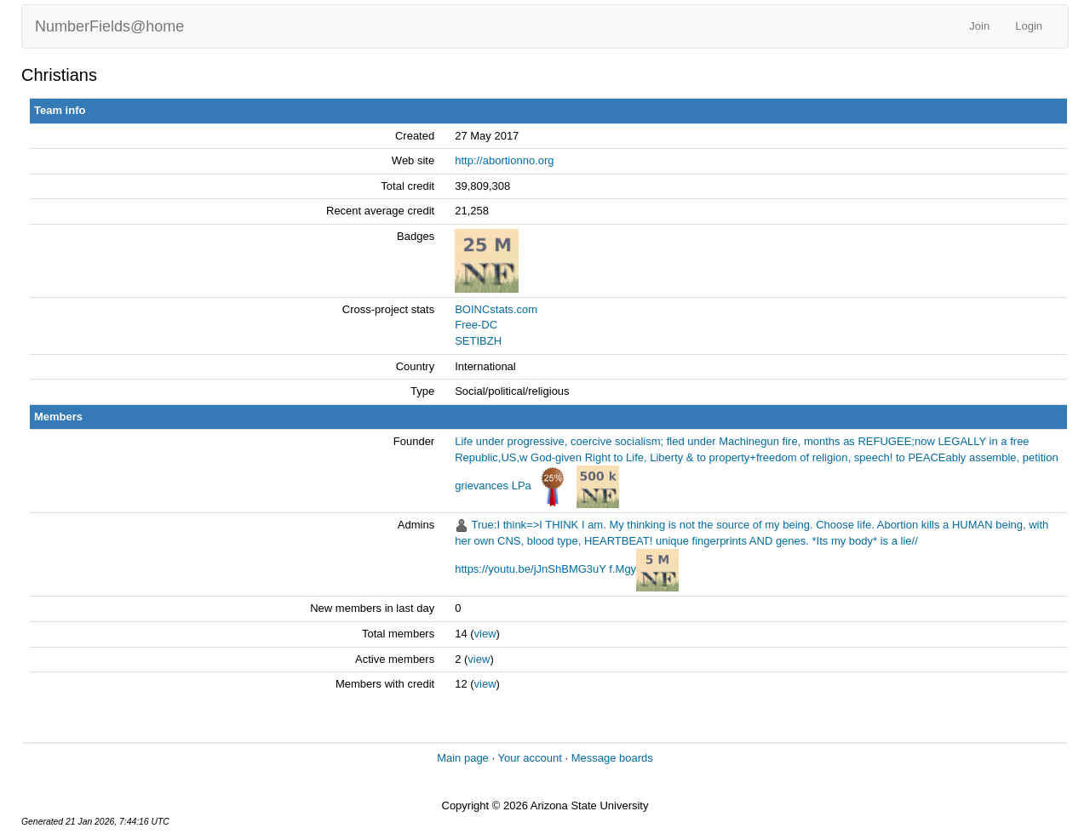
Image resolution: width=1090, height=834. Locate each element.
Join (979, 26)
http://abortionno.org (504, 160)
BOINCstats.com (496, 309)
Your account (529, 757)
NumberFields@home (109, 26)
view (485, 633)
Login (1028, 26)
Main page (463, 757)
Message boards (612, 757)
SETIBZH (478, 340)
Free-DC (476, 324)
